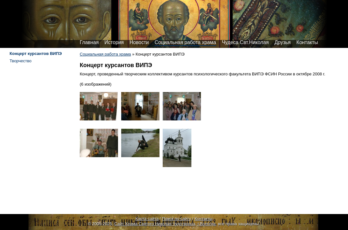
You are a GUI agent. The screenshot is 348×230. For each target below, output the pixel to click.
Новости (139, 42)
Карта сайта (147, 218)
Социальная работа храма (185, 42)
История (114, 42)
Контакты (307, 42)
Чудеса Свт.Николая (245, 42)
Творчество (21, 60)
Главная (89, 42)
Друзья (283, 42)
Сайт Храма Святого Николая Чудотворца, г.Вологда (165, 223)
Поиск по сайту (176, 218)
